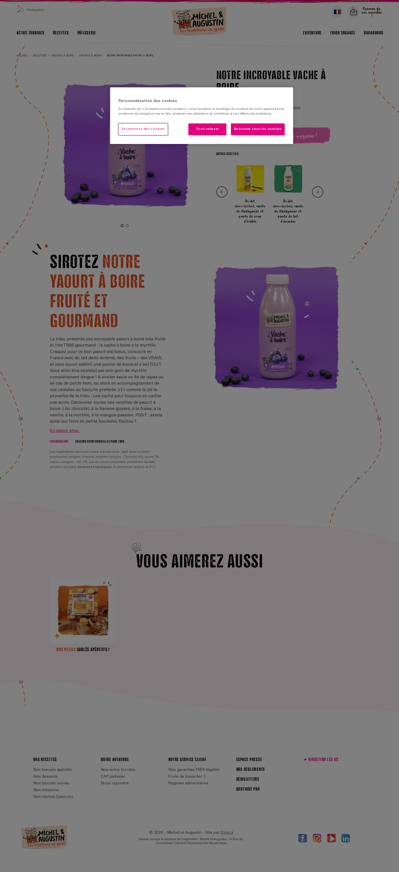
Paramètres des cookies (143, 129)
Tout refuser (207, 129)
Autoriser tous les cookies (258, 129)
